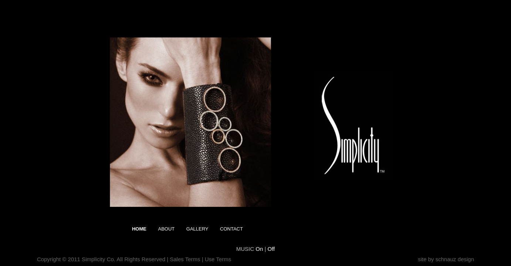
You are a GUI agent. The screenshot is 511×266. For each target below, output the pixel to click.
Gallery (197, 229)
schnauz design (455, 259)
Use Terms (218, 259)
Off (271, 249)
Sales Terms (185, 259)
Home (139, 229)
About (166, 229)
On (260, 249)
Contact (231, 229)
